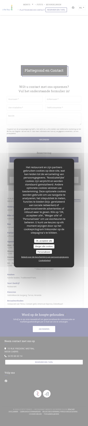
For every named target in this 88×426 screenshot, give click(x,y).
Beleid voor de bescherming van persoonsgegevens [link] (45, 257)
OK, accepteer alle (44, 240)
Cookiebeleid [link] (45, 260)
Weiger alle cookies (44, 246)
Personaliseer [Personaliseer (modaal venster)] (44, 251)
